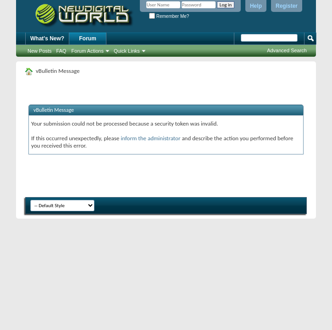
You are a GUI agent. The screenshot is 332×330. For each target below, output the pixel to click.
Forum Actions (88, 51)
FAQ (61, 51)
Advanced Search (287, 50)
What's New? (47, 38)
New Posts (40, 51)
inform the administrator (150, 138)
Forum (87, 38)
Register (287, 6)
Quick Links (127, 51)
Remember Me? (169, 16)
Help (256, 6)
